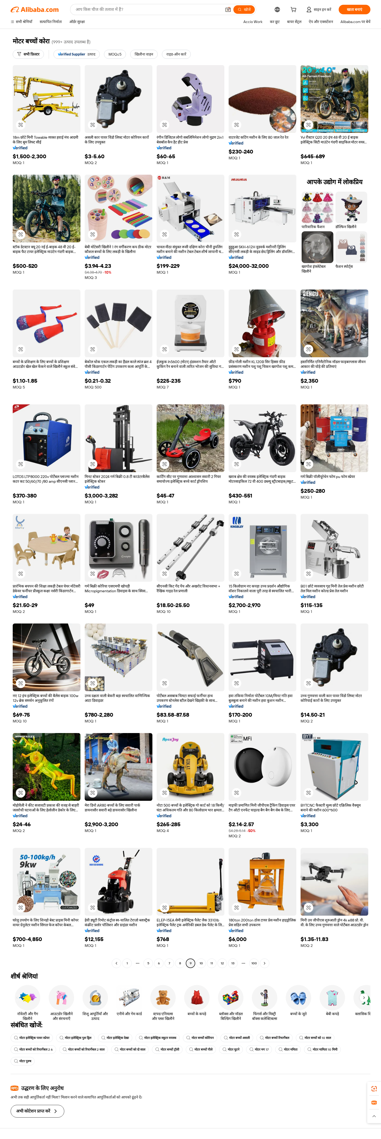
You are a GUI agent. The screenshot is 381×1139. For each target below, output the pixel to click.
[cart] (294, 10)
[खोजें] (244, 9)
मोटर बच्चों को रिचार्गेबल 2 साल (84, 1049)
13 (232, 963)
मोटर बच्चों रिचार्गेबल (274, 1038)
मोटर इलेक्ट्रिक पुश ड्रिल (75, 1038)
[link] (374, 1089)
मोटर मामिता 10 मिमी (322, 1049)
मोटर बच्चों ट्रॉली (167, 1049)
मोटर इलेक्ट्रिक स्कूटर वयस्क (157, 1038)
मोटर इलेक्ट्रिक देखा (115, 1038)
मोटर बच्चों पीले (200, 1049)
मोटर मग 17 (259, 1049)
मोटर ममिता (288, 1049)
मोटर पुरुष (22, 1061)
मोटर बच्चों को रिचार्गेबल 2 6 (33, 1049)
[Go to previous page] (116, 963)
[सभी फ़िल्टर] (28, 54)
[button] (228, 9)
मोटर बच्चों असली (237, 1038)
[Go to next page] (264, 963)
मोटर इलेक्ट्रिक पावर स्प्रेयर (31, 1038)
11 (211, 963)
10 (201, 963)
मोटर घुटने (231, 1049)
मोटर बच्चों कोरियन (200, 1038)
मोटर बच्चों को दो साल (130, 1049)
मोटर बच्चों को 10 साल (315, 1038)
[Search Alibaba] (148, 9)
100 (254, 963)
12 (222, 963)
